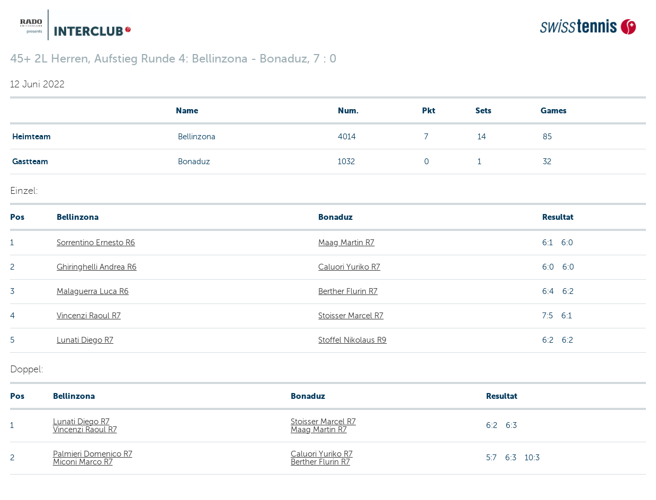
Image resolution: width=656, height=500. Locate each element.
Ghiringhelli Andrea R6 (97, 267)
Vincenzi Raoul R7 (89, 315)
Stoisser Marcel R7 (350, 315)
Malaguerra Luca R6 (93, 291)
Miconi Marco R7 (83, 462)
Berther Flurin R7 (348, 291)
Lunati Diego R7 (85, 340)
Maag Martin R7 (346, 242)
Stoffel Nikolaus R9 (352, 340)
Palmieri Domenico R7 (92, 454)
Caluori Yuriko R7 (349, 267)
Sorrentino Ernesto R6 (96, 242)
